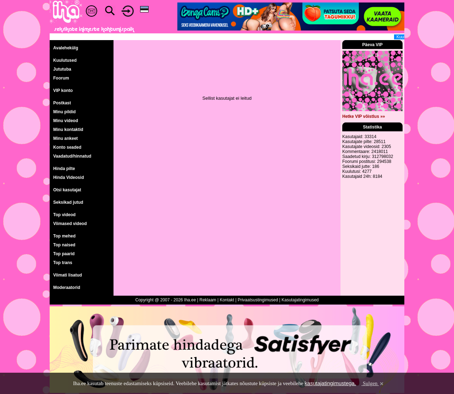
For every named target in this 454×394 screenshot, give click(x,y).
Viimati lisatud (67, 275)
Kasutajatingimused (300, 299)
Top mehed (64, 236)
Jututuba (62, 69)
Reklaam (207, 299)
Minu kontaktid (68, 129)
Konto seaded (67, 147)
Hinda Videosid (68, 177)
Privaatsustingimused (258, 299)
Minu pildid (64, 111)
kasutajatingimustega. (330, 383)
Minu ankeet (65, 138)
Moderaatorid (66, 287)
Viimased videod (70, 223)
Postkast (62, 102)
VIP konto (63, 90)
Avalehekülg (65, 47)
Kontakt (227, 299)
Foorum (61, 78)
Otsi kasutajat (67, 189)
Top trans (62, 262)
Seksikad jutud (68, 202)
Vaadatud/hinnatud (72, 156)
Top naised (64, 244)
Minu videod (65, 120)
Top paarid (63, 253)
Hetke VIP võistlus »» (363, 116)
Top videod (64, 214)
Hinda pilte (64, 168)
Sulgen (372, 383)
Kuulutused (65, 60)
